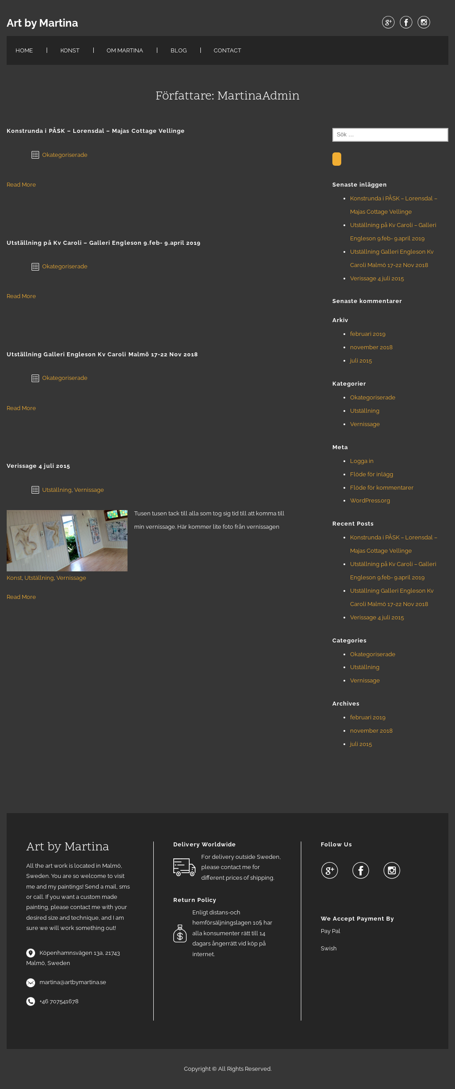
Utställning (57, 490)
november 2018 (371, 347)
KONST (70, 50)
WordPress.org (370, 500)
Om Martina (125, 50)
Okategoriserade (65, 155)
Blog (179, 50)
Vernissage (89, 490)
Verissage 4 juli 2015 (377, 278)
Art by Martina (42, 23)
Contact (227, 50)
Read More (21, 184)
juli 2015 (361, 360)
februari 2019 (368, 334)
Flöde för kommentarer (382, 487)
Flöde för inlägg (371, 474)
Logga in (362, 461)
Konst (14, 577)
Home (24, 50)
